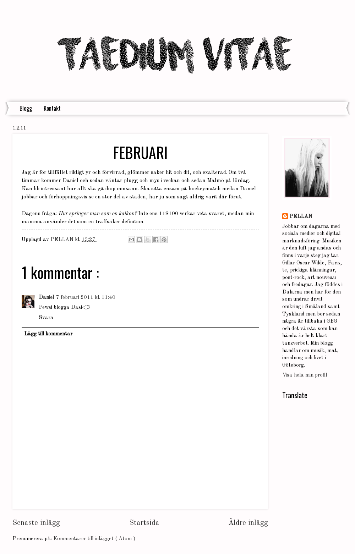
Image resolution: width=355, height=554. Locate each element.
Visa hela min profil (304, 375)
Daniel (46, 297)
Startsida (144, 523)
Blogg (26, 108)
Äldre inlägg (248, 523)
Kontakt (52, 108)
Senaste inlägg (36, 523)
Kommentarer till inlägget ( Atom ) (94, 539)
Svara (46, 317)
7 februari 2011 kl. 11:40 (85, 297)
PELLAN (300, 216)
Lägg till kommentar (48, 334)
